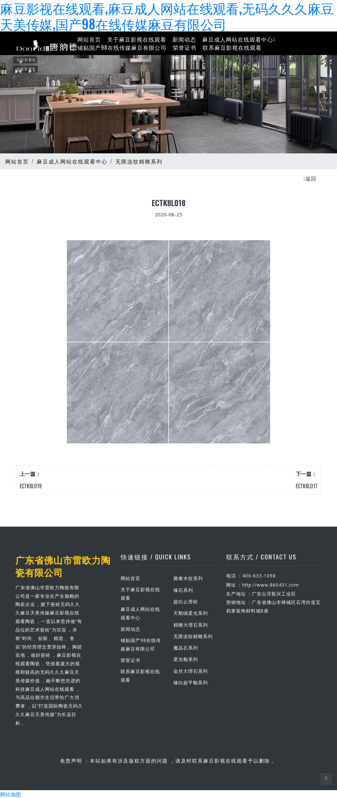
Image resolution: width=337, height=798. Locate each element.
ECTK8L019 (31, 486)
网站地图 (10, 794)
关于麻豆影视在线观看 (136, 39)
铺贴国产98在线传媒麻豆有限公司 (122, 47)
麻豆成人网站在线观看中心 (238, 39)
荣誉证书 (184, 47)
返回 (310, 178)
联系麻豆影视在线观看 (232, 47)
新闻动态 (184, 39)
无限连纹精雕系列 (139, 161)
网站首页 (89, 39)
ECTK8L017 (306, 486)
